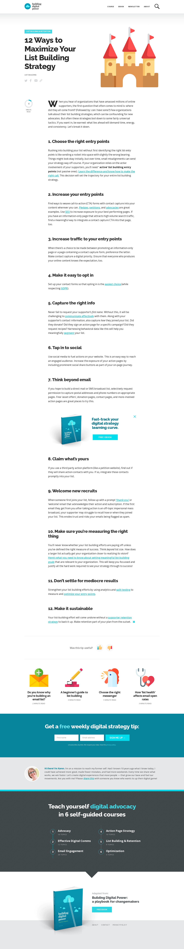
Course (110, 6)
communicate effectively (79, 316)
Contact (105, 925)
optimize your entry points (79, 594)
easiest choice (113, 284)
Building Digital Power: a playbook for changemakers (115, 899)
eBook (121, 6)
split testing (123, 589)
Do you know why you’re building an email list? (39, 686)
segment (69, 333)
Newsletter (134, 6)
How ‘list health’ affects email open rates (145, 686)
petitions (94, 207)
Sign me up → (117, 737)
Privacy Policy (120, 925)
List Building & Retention (38, 31)
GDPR (64, 288)
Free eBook (105, 437)
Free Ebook (102, 910)
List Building (30, 75)
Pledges (83, 207)
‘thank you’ (122, 500)
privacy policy (111, 745)
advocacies (112, 207)
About (147, 6)
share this (88, 778)
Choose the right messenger (109, 684)
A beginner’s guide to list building (74, 684)
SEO (67, 211)
